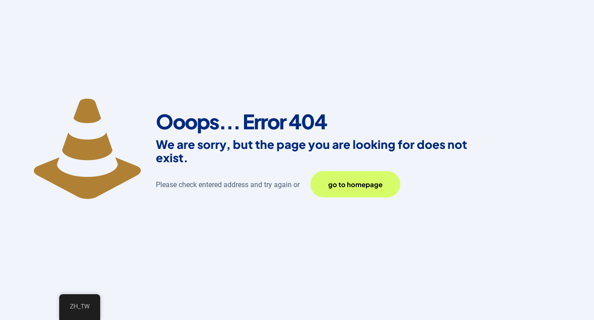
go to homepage (355, 184)
